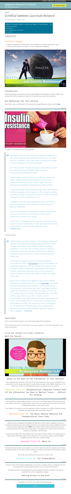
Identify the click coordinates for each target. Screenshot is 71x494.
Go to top (64, 108)
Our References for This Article (15, 30)
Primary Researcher (10, 19)
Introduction (10, 28)
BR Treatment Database (60, 1)
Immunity (7, 12)
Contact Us (44, 1)
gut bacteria (33, 263)
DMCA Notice (51, 1)
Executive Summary (11, 26)
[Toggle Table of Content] (49, 24)
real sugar (45, 283)
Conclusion (10, 32)
